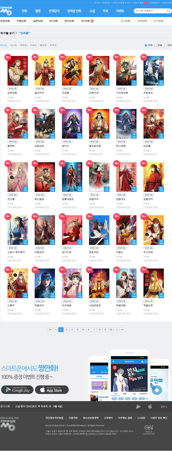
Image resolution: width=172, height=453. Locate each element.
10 (111, 329)
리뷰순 (33, 45)
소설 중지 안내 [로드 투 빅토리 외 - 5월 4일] (38, 406)
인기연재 (158, 21)
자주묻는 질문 (125, 418)
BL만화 (54, 21)
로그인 (97, 3)
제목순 (23, 45)
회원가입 (106, 3)
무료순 (53, 45)
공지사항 (5, 406)
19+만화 (87, 21)
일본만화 (38, 21)
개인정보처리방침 (54, 418)
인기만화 (125, 21)
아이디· (115, 3)
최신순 (3, 45)
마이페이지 (155, 3)
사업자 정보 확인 (158, 418)
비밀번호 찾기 (125, 3)
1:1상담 (141, 418)
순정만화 (5, 21)
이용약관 (73, 418)
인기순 (13, 45)
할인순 (43, 45)
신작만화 (142, 21)
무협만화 (21, 21)
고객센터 (108, 418)
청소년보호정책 (91, 418)
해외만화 (69, 21)
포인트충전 (167, 3)
